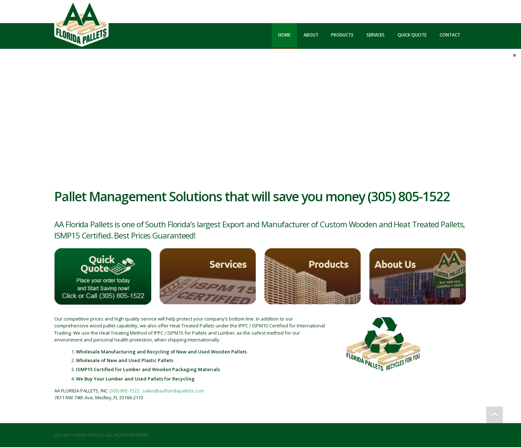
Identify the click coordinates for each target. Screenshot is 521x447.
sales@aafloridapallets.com (173, 390)
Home (284, 35)
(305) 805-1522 (124, 390)
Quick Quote (412, 35)
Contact (450, 35)
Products (342, 35)
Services (376, 35)
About (311, 35)
